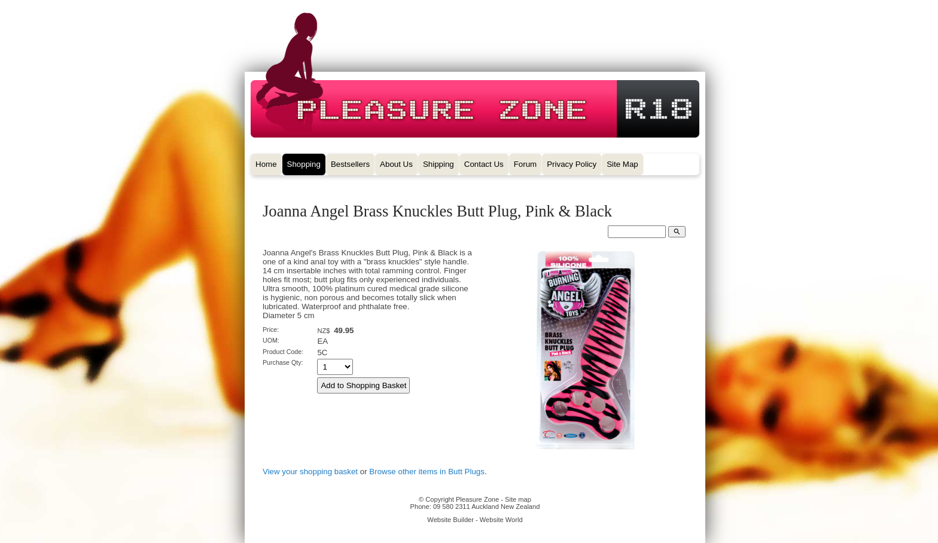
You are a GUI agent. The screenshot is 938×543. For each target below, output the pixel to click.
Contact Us (484, 164)
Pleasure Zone (477, 499)
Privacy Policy (571, 164)
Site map (518, 499)
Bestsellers (350, 164)
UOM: (271, 340)
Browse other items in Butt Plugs (427, 471)
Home (266, 164)
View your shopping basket (310, 471)
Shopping (304, 164)
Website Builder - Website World (474, 519)
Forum (525, 164)
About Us (396, 164)
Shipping (438, 164)
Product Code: (283, 351)
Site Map (622, 164)
